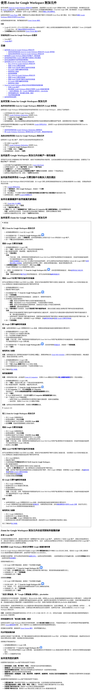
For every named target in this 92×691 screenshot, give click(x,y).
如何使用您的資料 (10, 97)
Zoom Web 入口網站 (14, 203)
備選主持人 (32, 556)
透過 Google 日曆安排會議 (16, 65)
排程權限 (16, 261)
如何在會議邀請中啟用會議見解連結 (16, 59)
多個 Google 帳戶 (13, 87)
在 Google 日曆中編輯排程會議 (18, 69)
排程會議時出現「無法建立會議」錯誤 (20, 93)
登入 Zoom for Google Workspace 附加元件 (21, 63)
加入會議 (14, 369)
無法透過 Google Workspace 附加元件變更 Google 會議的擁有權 (28, 89)
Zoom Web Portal (38, 165)
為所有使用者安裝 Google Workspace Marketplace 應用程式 (23, 130)
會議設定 (57, 345)
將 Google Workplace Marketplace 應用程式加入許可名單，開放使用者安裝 (28, 132)
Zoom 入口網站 (7, 9)
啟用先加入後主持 (77, 270)
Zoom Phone (14, 15)
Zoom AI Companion (31, 377)
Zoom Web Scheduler (58, 354)
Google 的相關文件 (26, 195)
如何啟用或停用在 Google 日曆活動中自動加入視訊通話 (22, 58)
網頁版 (6, 222)
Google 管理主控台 (41, 124)
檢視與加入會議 (13, 71)
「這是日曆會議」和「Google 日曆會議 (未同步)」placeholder (28, 91)
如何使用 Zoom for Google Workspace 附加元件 (19, 61)
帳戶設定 (24, 274)
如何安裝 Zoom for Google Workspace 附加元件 (19, 50)
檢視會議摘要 (12, 73)
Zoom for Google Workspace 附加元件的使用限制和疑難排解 (23, 85)
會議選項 (19, 474)
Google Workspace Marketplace (18, 115)
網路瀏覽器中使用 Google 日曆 (67, 504)
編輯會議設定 (55, 274)
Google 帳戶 (8, 41)
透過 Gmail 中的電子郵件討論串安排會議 (21, 67)
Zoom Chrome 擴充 (34, 20)
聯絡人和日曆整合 (49, 11)
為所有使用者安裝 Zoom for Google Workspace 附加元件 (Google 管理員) (31, 52)
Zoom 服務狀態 (10, 625)
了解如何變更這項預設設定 (26, 29)
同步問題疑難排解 (14, 95)
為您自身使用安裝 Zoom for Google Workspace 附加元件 (26, 54)
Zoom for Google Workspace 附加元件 (20, 7)
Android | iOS (8, 408)
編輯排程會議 (48, 318)
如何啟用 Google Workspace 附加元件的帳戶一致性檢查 (22, 56)
